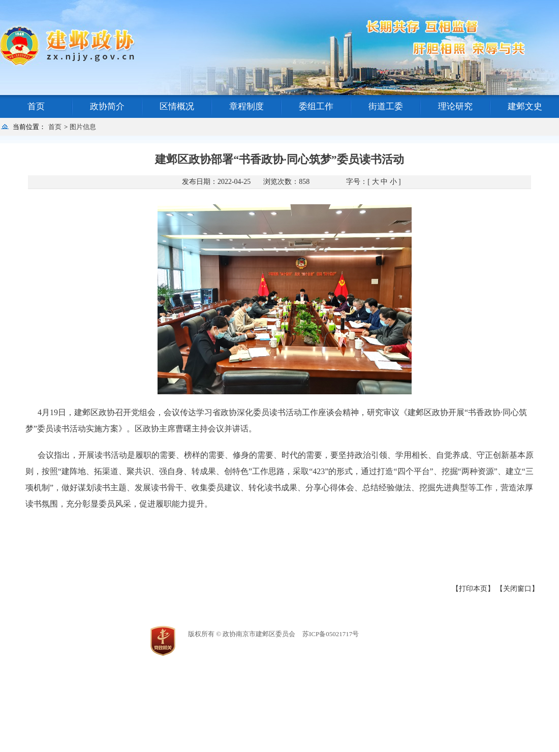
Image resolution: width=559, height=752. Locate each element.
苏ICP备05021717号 (330, 634)
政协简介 (107, 106)
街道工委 (385, 106)
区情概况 (177, 106)
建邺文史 (525, 106)
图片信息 (83, 127)
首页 (36, 106)
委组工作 (316, 106)
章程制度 (246, 106)
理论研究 (455, 106)
